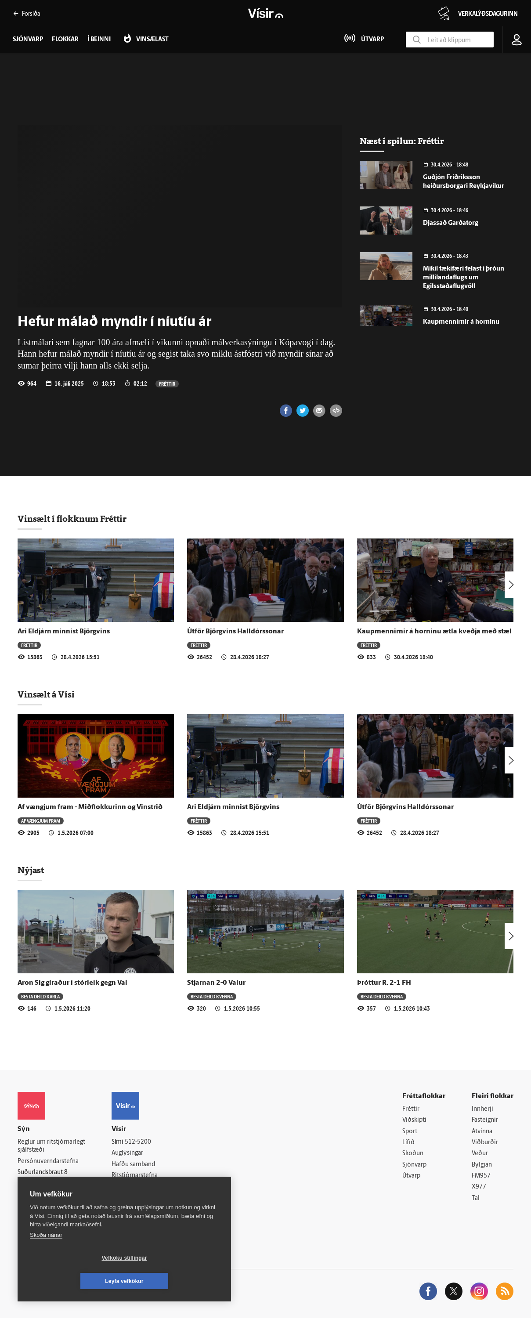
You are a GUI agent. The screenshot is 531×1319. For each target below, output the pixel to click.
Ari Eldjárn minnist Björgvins (64, 631)
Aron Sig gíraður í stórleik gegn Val (72, 983)
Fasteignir (485, 1120)
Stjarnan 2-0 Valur (216, 983)
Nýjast (31, 870)
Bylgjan (482, 1165)
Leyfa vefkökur (176, 1281)
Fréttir (167, 383)
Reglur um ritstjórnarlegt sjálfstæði (51, 1146)
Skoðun (412, 1154)
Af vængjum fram (40, 820)
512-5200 (138, 1142)
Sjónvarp (414, 1165)
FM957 (481, 1177)
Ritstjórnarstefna (135, 1176)
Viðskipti (414, 1120)
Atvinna (482, 1131)
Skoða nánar (46, 1258)
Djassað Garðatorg (450, 223)
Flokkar (65, 39)
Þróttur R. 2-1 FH (384, 983)
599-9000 (44, 1194)
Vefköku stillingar (72, 1281)
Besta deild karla (40, 996)
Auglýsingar (127, 1153)
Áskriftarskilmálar (135, 1187)
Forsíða (26, 13)
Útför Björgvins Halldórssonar (235, 631)
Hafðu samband (133, 1164)
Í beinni (99, 39)
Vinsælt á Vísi (46, 694)
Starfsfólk (125, 1198)
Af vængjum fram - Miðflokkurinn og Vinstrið (90, 807)
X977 (479, 1188)
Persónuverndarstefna (48, 1161)
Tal (476, 1199)
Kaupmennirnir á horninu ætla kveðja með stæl (434, 631)
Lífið (408, 1143)
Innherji (482, 1109)
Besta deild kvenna (212, 996)
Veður (480, 1154)
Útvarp (411, 1177)
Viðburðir (485, 1143)
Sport (409, 1131)
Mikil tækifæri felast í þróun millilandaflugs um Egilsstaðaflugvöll (463, 278)
